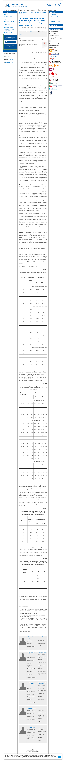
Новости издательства (54, 19)
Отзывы (54, 10)
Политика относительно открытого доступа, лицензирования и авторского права (9, 23)
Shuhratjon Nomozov (42, 726)
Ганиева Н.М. (23, 31)
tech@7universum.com (8, 62)
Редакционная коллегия (24, 10)
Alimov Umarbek (42, 706)
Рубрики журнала (8, 16)
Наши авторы (53, 18)
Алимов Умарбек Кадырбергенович (32, 707)
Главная (5, 10)
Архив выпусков (53, 14)
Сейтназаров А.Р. (23, 32)
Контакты (50, 10)
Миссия (6, 14)
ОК (59, 757)
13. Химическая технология (30, 35)
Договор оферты (8, 32)
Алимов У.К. (29, 32)
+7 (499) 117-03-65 (8, 57)
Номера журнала (34, 10)
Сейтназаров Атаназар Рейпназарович (32, 683)
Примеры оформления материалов (9, 30)
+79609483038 (7, 60)
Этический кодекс (42, 10)
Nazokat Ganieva (42, 636)
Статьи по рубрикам (54, 16)
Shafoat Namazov (42, 652)
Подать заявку (10, 42)
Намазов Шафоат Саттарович (31, 653)
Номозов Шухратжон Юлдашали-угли (31, 726)
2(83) (22, 35)
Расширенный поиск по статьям (55, 22)
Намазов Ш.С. (29, 31)
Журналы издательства (13, 10)
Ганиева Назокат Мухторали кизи (31, 637)
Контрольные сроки (9, 18)
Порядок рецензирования (10, 19)
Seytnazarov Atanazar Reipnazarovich (42, 682)
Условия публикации (9, 27)
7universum (8, 59)
